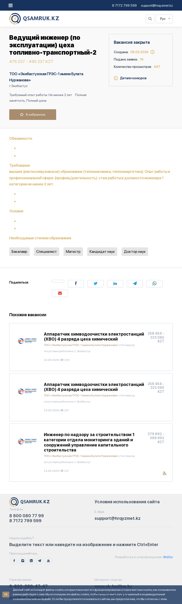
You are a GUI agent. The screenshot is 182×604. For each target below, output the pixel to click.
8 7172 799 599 (124, 5)
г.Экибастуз (18, 86)
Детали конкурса (130, 78)
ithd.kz (168, 557)
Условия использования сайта (127, 501)
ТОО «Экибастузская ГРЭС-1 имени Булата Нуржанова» (46, 77)
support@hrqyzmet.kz (157, 5)
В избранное (33, 114)
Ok (6, 594)
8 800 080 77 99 (26, 515)
